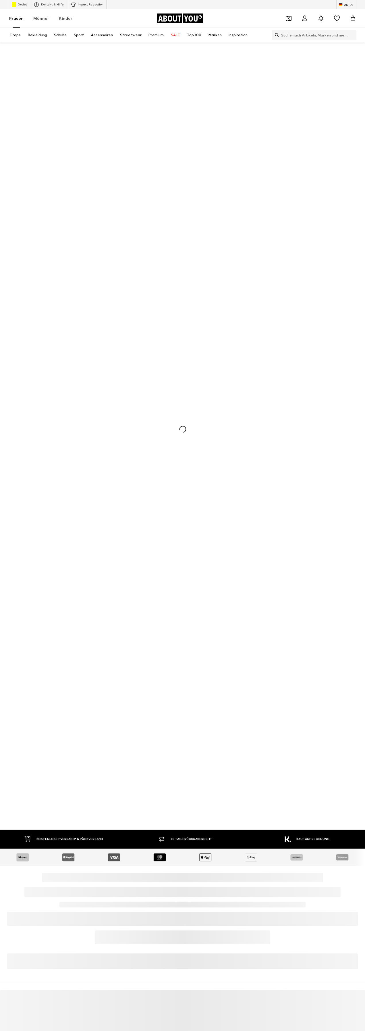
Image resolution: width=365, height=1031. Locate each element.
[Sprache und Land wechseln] (346, 4)
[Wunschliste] (336, 18)
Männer (41, 18)
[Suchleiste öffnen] (275, 35)
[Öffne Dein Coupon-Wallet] (288, 18)
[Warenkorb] (352, 18)
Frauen (16, 18)
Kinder (65, 18)
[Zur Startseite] (180, 18)
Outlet (19, 4)
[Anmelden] (304, 18)
